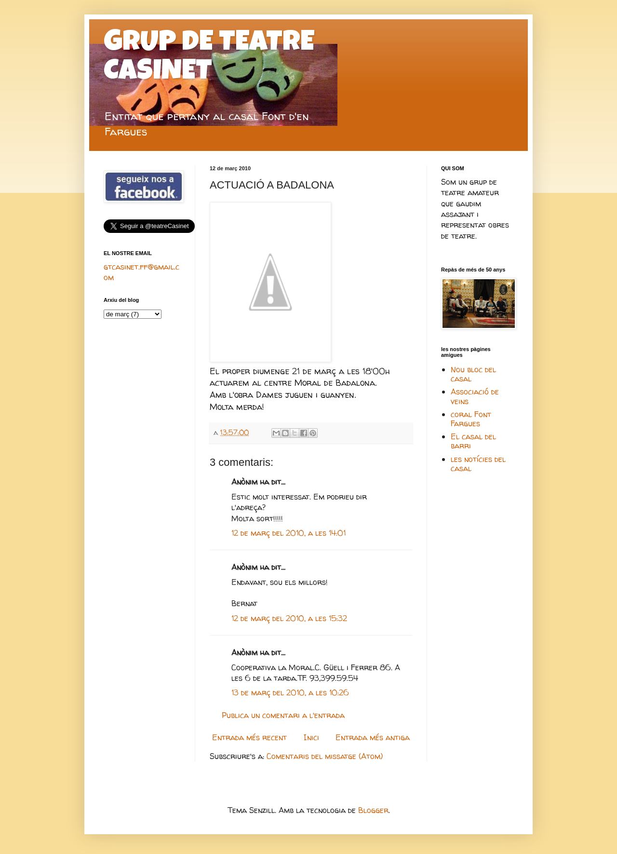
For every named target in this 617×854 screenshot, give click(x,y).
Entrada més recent (249, 737)
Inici (311, 737)
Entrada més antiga (372, 737)
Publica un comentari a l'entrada (283, 715)
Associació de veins (475, 396)
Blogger (373, 810)
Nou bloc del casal (473, 374)
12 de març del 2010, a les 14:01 (288, 533)
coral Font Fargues (471, 419)
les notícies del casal (478, 464)
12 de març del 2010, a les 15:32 (289, 618)
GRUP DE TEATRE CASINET (209, 59)
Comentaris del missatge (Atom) (325, 756)
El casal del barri (473, 441)
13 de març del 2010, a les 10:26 (290, 692)
